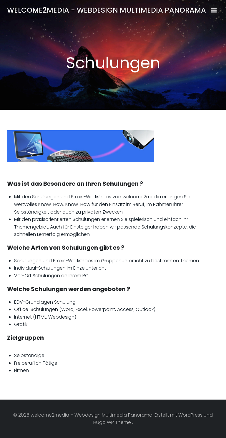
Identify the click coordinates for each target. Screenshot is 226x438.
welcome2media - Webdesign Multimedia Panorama (106, 10)
